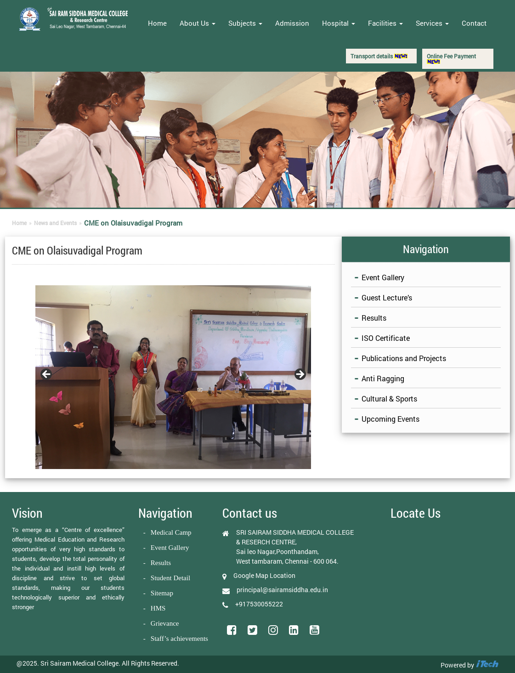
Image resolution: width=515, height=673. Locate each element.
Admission (292, 23)
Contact (474, 23)
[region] (173, 377)
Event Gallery (383, 277)
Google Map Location (264, 575)
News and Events (55, 222)
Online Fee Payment (451, 58)
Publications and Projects (404, 358)
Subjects (245, 23)
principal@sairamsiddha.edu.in (282, 589)
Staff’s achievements (179, 638)
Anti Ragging (383, 378)
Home (157, 23)
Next (299, 375)
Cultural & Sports (389, 398)
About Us (197, 23)
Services (432, 23)
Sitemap (162, 593)
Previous (47, 375)
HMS (158, 608)
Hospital (338, 23)
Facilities (385, 23)
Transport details (379, 56)
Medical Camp (171, 532)
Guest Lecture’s (387, 297)
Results (374, 317)
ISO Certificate (386, 338)
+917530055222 (259, 603)
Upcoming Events (390, 419)
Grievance (165, 623)
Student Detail (170, 578)
